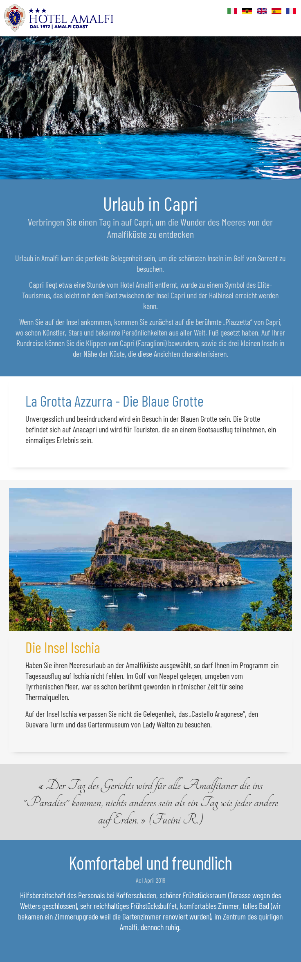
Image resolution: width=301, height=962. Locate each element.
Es (277, 11)
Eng (262, 11)
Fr (291, 11)
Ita (232, 11)
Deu (247, 11)
